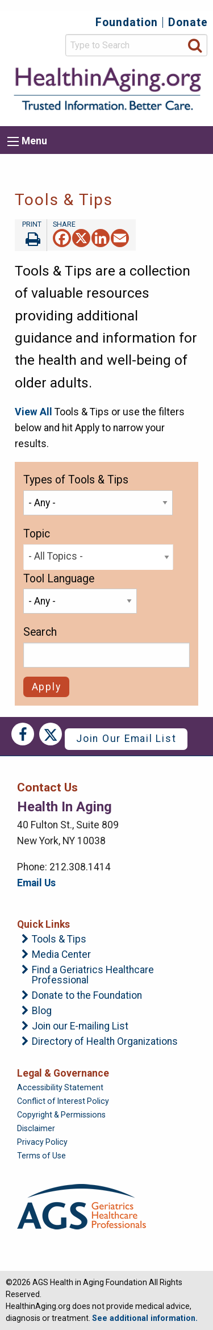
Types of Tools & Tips (75, 479)
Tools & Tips (59, 940)
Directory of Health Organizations (105, 1042)
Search (40, 632)
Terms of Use (41, 1156)
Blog (42, 1011)
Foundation (126, 22)
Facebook (22, 734)
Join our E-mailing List (80, 1027)
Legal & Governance (63, 1073)
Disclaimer (36, 1128)
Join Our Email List (126, 738)
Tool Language (58, 578)
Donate (188, 22)
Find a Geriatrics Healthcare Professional (93, 975)
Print (30, 235)
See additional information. (145, 1318)
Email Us (36, 883)
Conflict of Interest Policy (63, 1101)
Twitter (50, 734)
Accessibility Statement (60, 1087)
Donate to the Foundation (87, 996)
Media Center (61, 955)
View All (33, 412)
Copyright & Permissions (61, 1115)
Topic (36, 533)
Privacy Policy (42, 1142)
